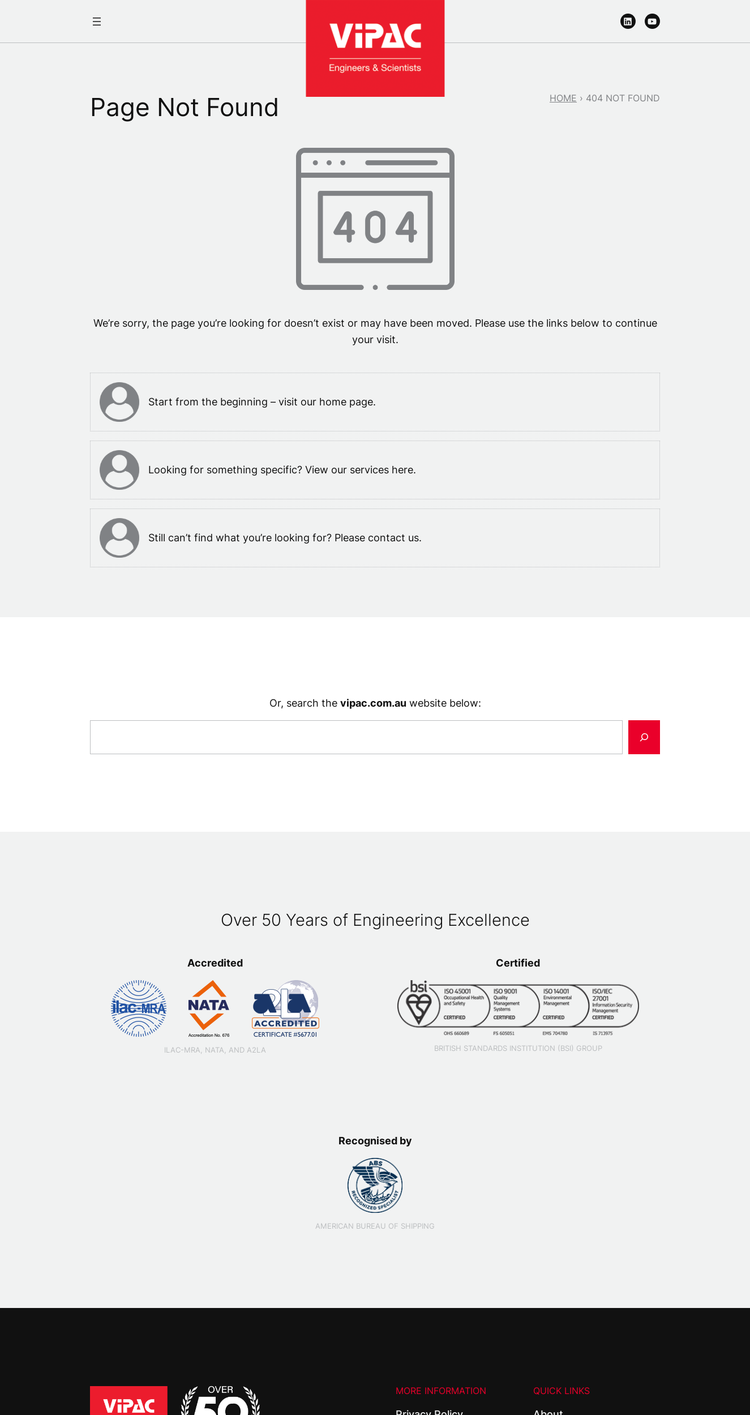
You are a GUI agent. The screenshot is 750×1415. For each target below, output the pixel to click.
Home (563, 98)
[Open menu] (97, 21)
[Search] (644, 737)
